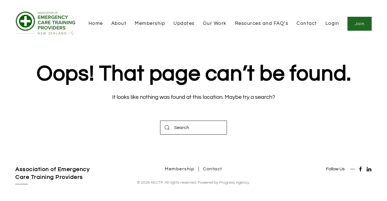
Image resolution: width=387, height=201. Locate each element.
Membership (150, 23)
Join (359, 23)
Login (332, 23)
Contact (307, 23)
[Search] (193, 128)
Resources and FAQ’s (261, 23)
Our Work (215, 23)
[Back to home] (47, 24)
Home (96, 23)
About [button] (119, 23)
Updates (184, 23)
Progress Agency (234, 183)
